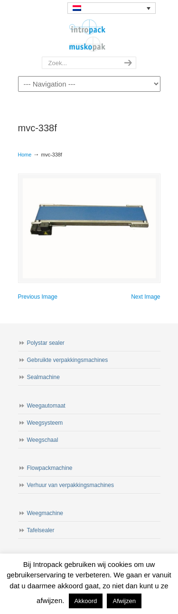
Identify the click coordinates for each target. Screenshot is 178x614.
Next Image (145, 296)
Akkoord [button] (86, 600)
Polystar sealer (46, 343)
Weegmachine (45, 513)
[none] (111, 8)
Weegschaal (42, 440)
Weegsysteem (45, 422)
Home (25, 154)
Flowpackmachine (50, 468)
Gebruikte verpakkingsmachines (67, 360)
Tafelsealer (41, 530)
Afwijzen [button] (123, 600)
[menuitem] (111, 8)
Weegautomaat (46, 405)
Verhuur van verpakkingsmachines (70, 485)
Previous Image (37, 296)
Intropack (89, 36)
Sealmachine (43, 377)
